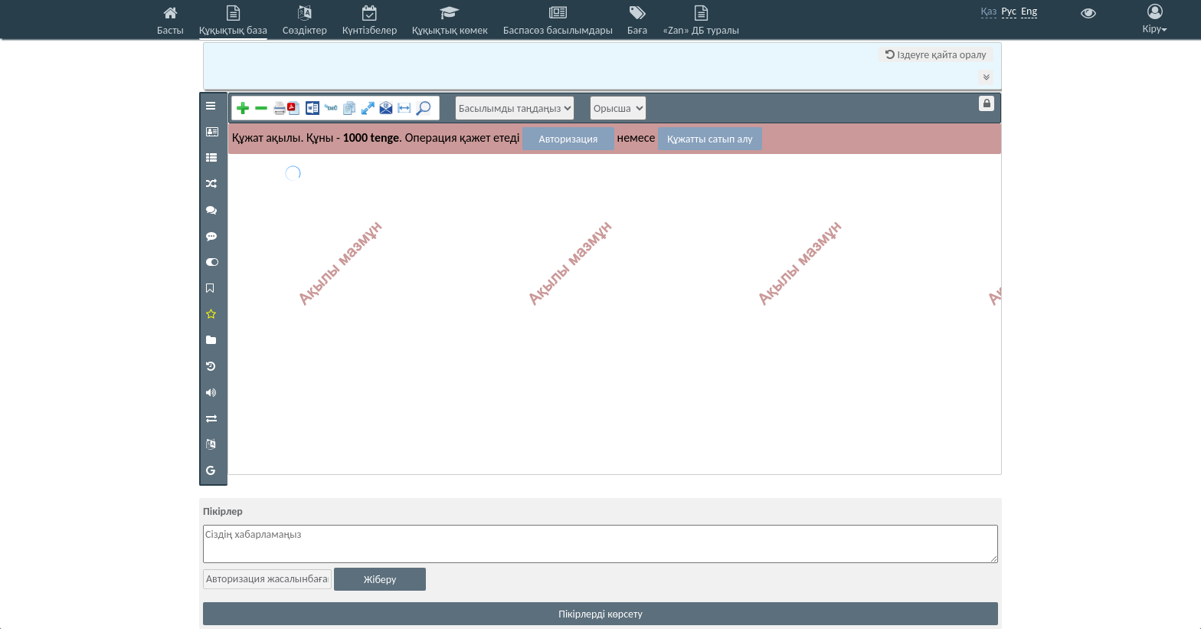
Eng (1029, 11)
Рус (1009, 11)
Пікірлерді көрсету (600, 614)
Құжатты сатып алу (710, 139)
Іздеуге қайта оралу (935, 54)
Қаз (989, 11)
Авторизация (568, 139)
